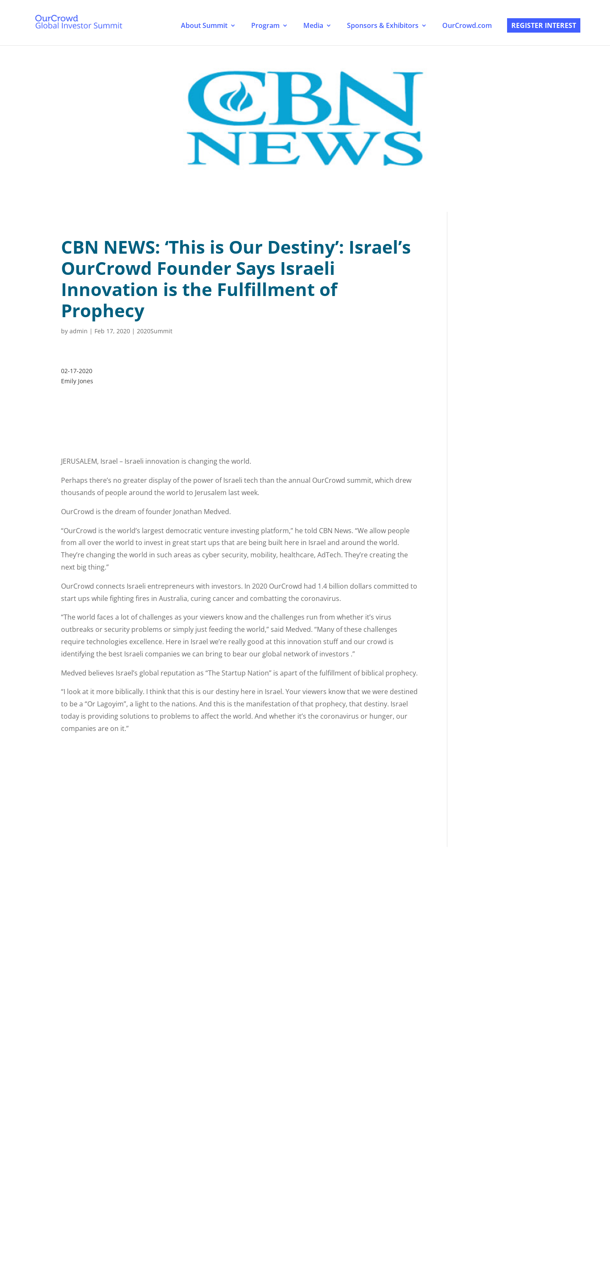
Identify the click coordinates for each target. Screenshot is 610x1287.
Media (313, 25)
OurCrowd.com (467, 25)
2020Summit (154, 331)
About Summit (204, 25)
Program (265, 25)
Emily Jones (77, 381)
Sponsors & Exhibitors (383, 25)
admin (78, 331)
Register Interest (543, 25)
